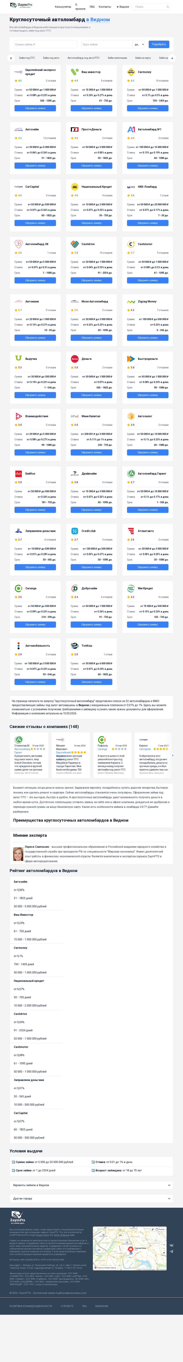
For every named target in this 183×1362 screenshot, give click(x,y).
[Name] (167, 5)
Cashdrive (20, 1011)
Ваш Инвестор (23, 912)
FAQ (80, 5)
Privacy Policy (42, 1232)
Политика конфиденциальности (31, 1303)
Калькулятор (49, 5)
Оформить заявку (35, 105)
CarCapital (145, 746)
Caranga (102, 746)
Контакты (93, 5)
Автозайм (20, 879)
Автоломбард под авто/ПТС (84, 55)
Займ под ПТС (27, 55)
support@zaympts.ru (44, 1265)
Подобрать (159, 41)
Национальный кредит (29, 978)
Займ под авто (51, 55)
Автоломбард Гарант (22, 748)
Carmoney (20, 945)
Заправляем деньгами (29, 1077)
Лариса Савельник (37, 844)
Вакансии (101, 1303)
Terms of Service (61, 1232)
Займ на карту (143, 55)
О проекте (67, 5)
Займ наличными (117, 55)
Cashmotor (21, 1044)
